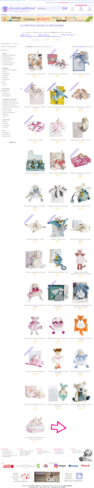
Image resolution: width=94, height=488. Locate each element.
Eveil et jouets (7, 61)
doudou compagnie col (27, 36)
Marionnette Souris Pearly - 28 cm (35, 328)
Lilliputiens (6, 74)
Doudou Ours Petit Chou (81, 63)
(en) (10, 456)
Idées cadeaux (7, 57)
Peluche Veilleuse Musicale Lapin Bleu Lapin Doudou (81, 295)
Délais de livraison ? (24, 455)
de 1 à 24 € (7, 132)
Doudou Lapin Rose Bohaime (58, 63)
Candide (5, 75)
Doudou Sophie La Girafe (35, 228)
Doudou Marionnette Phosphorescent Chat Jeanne (81, 262)
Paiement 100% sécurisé (7, 452)
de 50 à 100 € (7, 136)
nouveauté (6, 94)
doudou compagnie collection (47, 36)
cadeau (5, 92)
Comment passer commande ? (27, 450)
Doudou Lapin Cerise (35, 129)
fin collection (7, 96)
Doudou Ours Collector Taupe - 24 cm (35, 97)
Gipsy (4, 83)
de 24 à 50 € (7, 134)
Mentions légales (6, 453)
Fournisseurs (40, 453)
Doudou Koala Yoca (58, 228)
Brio (4, 81)
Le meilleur (46, 39)
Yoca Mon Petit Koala (9, 101)
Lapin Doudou (7, 109)
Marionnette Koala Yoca (81, 195)
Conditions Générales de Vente (9, 455)
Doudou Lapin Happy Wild (35, 63)
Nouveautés (35, 39)
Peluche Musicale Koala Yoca (58, 261)
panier (90, 9)
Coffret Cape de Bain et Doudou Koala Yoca (58, 295)
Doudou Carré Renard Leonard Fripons (81, 328)
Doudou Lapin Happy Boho (58, 162)
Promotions (57, 39)
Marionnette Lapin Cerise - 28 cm (58, 328)
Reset (21, 88)
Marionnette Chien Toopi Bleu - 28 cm (35, 196)
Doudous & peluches (9, 55)
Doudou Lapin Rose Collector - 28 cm (81, 163)
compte (81, 9)
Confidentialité (5, 456)
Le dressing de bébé (8, 63)
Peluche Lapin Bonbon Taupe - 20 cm (81, 229)
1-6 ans (5, 121)
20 (76, 46)
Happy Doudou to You (9, 105)
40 (78, 46)
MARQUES (90, 15)
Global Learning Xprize (77, 452)
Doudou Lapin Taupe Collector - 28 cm (81, 97)
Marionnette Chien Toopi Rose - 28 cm (35, 295)
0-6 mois (5, 127)
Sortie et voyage (7, 65)
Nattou (5, 72)
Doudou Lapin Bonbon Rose (35, 261)
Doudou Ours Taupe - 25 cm (81, 129)
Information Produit (59, 450)
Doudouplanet (5, 43)
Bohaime (5, 114)
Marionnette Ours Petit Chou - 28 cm (81, 361)
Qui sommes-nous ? (7, 450)
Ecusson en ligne (76, 450)
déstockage (6, 90)
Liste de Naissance (59, 453)
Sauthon (5, 77)
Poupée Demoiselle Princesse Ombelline (58, 361)
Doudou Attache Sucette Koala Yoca (58, 97)
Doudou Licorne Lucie (58, 129)
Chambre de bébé (8, 59)
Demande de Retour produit (43, 452)
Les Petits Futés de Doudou (10, 103)
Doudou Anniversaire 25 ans (11, 107)
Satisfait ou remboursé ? (25, 452)
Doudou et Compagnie (9, 70)
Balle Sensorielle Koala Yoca (35, 162)
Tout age (5, 123)
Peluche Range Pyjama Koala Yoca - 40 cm (81, 394)
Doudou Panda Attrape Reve (58, 195)
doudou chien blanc (67, 35)
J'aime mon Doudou (8, 112)
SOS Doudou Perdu (59, 452)
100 (83, 46)
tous (85, 46)
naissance (6, 125)
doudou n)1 (23, 35)
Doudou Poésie (7, 110)
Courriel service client (42, 450)
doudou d (15, 43)
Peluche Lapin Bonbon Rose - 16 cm (35, 394)
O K (65, 8)
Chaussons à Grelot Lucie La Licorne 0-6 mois (35, 427)
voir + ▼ (5, 85)
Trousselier (6, 79)
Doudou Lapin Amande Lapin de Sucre (58, 394)
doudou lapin (42, 35)
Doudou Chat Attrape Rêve (35, 361)
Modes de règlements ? (25, 453)
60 (80, 46)
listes (72, 9)
